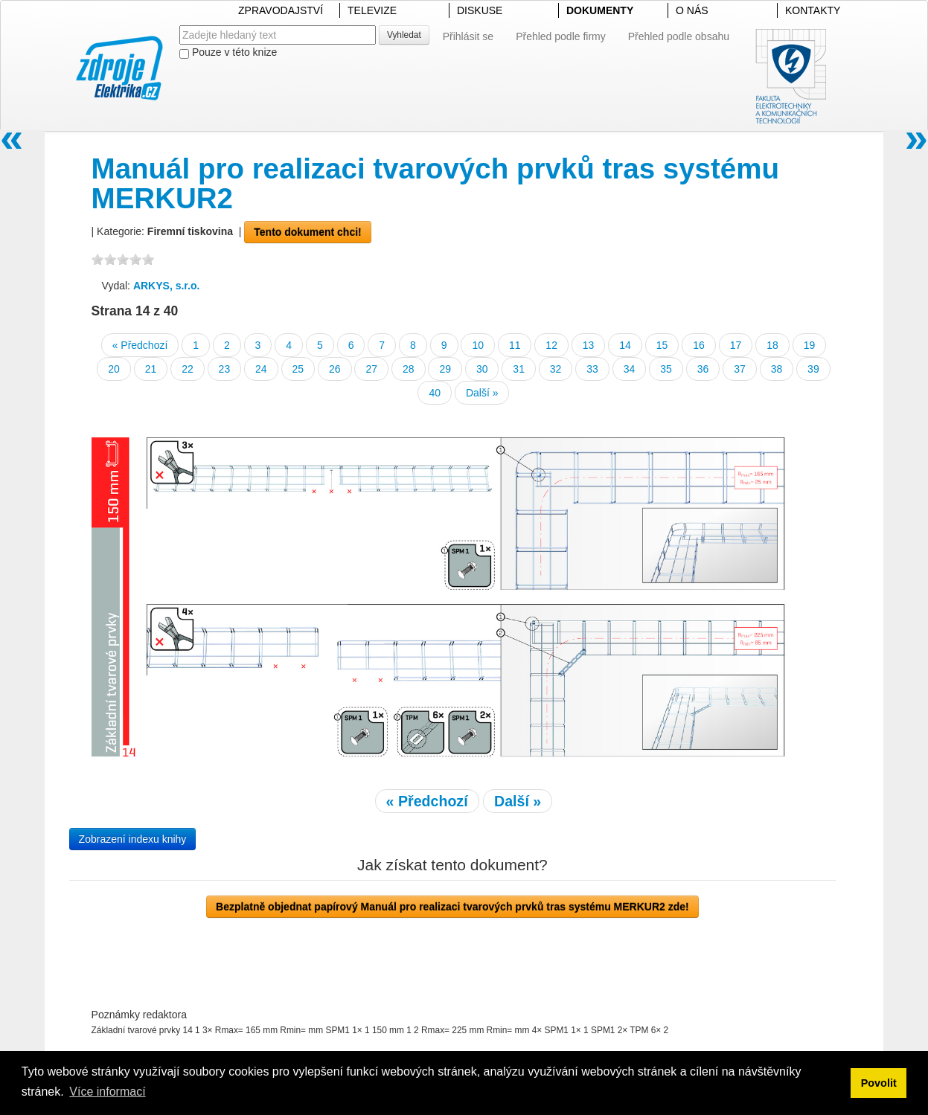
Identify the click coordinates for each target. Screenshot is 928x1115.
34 (630, 369)
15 (662, 345)
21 (151, 369)
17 (736, 345)
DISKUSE (479, 10)
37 (740, 369)
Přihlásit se (468, 36)
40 (435, 393)
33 (592, 369)
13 (589, 345)
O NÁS (692, 10)
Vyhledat (404, 35)
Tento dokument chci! (307, 232)
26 (335, 369)
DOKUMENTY (599, 10)
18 (772, 345)
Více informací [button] (107, 1091)
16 (699, 345)
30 (482, 369)
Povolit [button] (879, 1083)
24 (261, 369)
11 (515, 345)
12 (551, 345)
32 (556, 369)
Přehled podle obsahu (678, 36)
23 (225, 369)
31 (519, 369)
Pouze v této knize (228, 52)
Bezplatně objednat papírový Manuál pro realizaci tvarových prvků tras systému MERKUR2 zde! (452, 907)
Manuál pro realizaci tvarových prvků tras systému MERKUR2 (435, 183)
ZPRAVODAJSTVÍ (280, 10)
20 (114, 369)
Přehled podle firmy (561, 36)
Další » (482, 393)
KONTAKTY (812, 10)
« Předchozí (140, 345)
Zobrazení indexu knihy (133, 839)
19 (810, 345)
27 (371, 369)
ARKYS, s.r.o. (166, 286)
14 (625, 345)
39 (813, 369)
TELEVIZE (372, 10)
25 (298, 369)
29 (445, 369)
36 (703, 369)
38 (777, 369)
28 (409, 369)
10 (478, 345)
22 (187, 369)
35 (666, 369)
